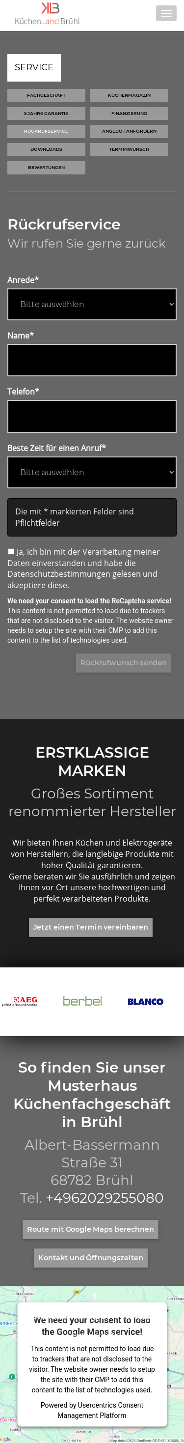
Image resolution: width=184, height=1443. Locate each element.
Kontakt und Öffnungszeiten (90, 1257)
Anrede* (23, 280)
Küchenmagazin (129, 95)
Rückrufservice (46, 131)
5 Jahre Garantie (46, 113)
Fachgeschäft (46, 95)
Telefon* (23, 391)
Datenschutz (94, 1335)
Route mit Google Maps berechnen (90, 1229)
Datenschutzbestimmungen (58, 573)
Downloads (46, 149)
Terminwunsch (129, 149)
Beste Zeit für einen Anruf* (56, 448)
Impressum (137, 1315)
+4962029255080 (105, 1197)
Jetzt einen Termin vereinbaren (90, 927)
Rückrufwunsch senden (123, 662)
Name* (20, 335)
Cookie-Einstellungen (70, 1315)
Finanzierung (129, 113)
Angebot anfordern (129, 131)
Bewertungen (46, 167)
